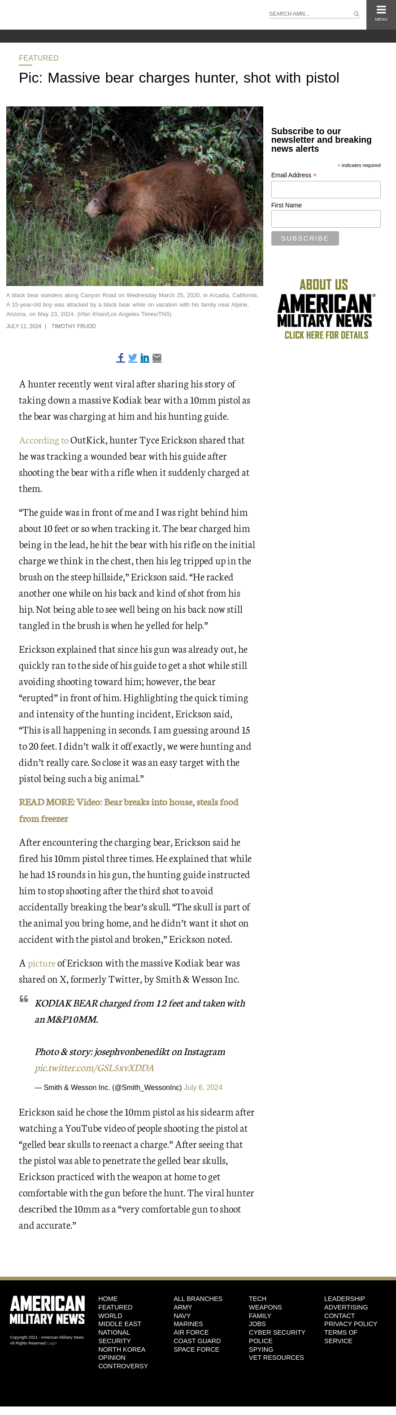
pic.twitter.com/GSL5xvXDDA (96, 1066)
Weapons (265, 1306)
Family (260, 1314)
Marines (188, 1323)
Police (261, 1340)
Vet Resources (276, 1357)
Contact (339, 1314)
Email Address (294, 175)
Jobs (257, 1323)
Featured (39, 58)
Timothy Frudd (74, 326)
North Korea (121, 1348)
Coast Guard (197, 1340)
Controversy (123, 1365)
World (110, 1314)
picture (42, 962)
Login (52, 1342)
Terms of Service (340, 1336)
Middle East (119, 1323)
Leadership (344, 1298)
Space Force (196, 1348)
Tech (257, 1298)
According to (45, 439)
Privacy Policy (351, 1323)
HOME (107, 1298)
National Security (114, 1336)
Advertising (346, 1306)
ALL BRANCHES (198, 1298)
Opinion (112, 1357)
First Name (286, 205)
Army (183, 1306)
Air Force (191, 1332)
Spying (261, 1348)
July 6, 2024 (203, 1086)
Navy (182, 1314)
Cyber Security (277, 1332)
